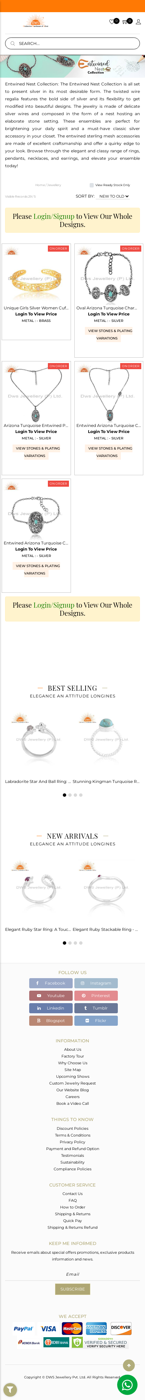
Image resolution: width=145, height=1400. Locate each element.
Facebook (50, 983)
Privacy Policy (72, 1142)
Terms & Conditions (72, 1135)
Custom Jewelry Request (72, 1083)
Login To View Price (36, 313)
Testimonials (72, 1155)
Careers (72, 1096)
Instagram (96, 983)
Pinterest (96, 995)
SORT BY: (85, 196)
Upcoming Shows (72, 1076)
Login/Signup (54, 216)
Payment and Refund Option (72, 1148)
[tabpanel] (39, 745)
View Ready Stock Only (112, 185)
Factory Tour (72, 1056)
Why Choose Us (72, 1063)
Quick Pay (72, 1220)
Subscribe (72, 1289)
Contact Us (72, 1193)
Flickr (96, 1020)
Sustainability (72, 1162)
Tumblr (96, 1008)
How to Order (72, 1207)
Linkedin (50, 1008)
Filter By (10, 1396)
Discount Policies (72, 1128)
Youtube (51, 995)
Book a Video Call (72, 1103)
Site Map (73, 1069)
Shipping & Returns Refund (72, 1227)
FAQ (73, 1200)
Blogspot (51, 1020)
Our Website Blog (72, 1090)
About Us (72, 1049)
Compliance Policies (72, 1169)
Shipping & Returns (72, 1214)
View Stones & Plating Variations (110, 334)
